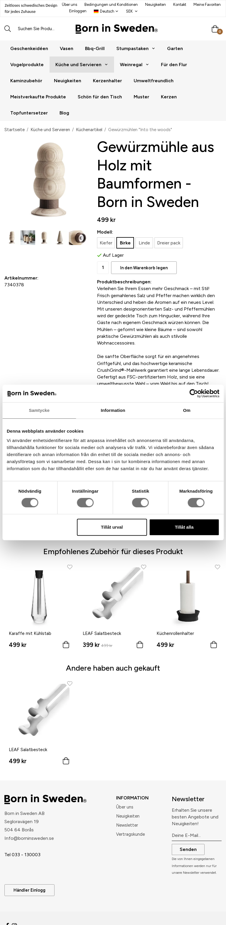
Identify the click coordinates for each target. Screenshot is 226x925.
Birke (125, 243)
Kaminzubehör (26, 80)
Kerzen (169, 97)
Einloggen (77, 11)
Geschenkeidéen (29, 48)
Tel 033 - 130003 (22, 854)
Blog (64, 113)
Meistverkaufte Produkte (38, 97)
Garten (175, 48)
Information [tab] (113, 410)
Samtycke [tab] (39, 410)
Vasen (66, 48)
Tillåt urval (112, 527)
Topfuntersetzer (29, 113)
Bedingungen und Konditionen (111, 4)
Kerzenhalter (107, 80)
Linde (144, 243)
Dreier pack (168, 243)
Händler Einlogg (29, 890)
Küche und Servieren (81, 64)
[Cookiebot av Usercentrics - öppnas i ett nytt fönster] (193, 393)
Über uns (69, 4)
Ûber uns (124, 807)
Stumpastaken (135, 48)
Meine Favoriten (207, 4)
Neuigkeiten (155, 4)
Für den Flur (174, 64)
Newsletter (127, 825)
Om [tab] (187, 410)
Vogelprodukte (27, 64)
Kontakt (179, 4)
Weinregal (134, 64)
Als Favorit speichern (39, 255)
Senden (188, 849)
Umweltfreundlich (154, 80)
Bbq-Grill (95, 48)
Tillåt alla (184, 527)
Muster (141, 97)
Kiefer (106, 243)
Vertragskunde (130, 834)
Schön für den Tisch (100, 97)
